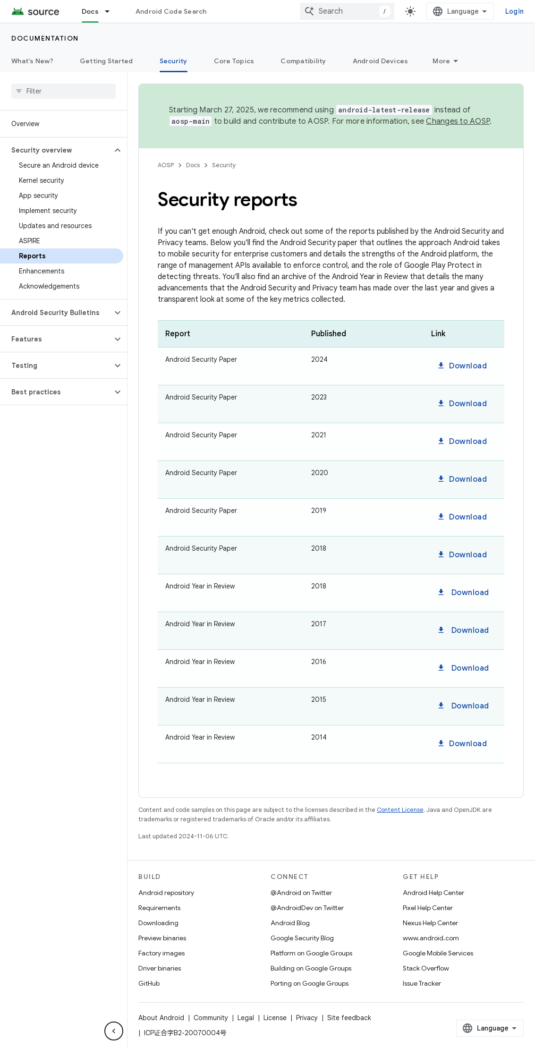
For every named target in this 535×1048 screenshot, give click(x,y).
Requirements (159, 907)
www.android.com (431, 938)
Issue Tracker (422, 983)
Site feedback (349, 1018)
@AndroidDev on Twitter (307, 907)
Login (514, 11)
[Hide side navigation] (113, 1031)
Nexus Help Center (430, 923)
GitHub (149, 983)
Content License (400, 810)
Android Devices (380, 61)
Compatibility (303, 61)
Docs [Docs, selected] (90, 11)
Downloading (158, 923)
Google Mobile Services (438, 953)
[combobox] (347, 11)
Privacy (307, 1018)
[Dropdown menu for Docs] (111, 11)
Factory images (161, 953)
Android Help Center (433, 892)
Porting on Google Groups (309, 983)
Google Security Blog (302, 938)
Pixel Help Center (428, 907)
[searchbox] (63, 91)
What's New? (32, 61)
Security (224, 165)
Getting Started (106, 61)
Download (462, 366)
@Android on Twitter (301, 892)
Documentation (45, 38)
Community (211, 1018)
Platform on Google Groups (311, 953)
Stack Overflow (426, 968)
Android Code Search (171, 11)
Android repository (166, 892)
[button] (56, 150)
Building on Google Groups (311, 968)
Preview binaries (162, 938)
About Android (161, 1018)
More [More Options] (441, 61)
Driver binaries (159, 968)
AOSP (166, 165)
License (275, 1018)
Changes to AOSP (458, 121)
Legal (246, 1018)
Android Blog (290, 923)
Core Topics (234, 61)
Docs (193, 165)
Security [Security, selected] (173, 61)
